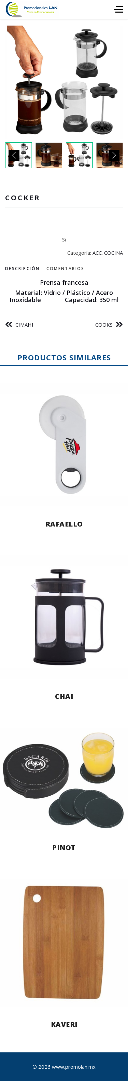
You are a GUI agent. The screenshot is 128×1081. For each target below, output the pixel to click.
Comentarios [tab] (65, 268)
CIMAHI (24, 324)
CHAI (64, 696)
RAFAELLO (64, 524)
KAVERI (64, 1024)
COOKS (104, 324)
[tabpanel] (64, 291)
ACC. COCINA (108, 252)
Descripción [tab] (22, 268)
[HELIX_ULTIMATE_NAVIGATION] (118, 9)
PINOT (64, 847)
